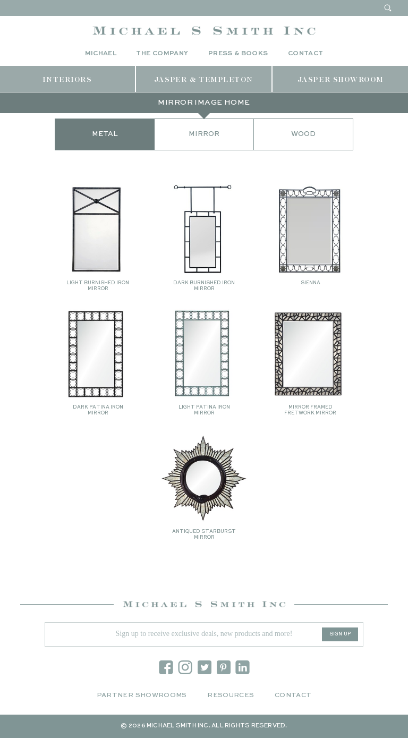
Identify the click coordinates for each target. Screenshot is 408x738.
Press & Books (238, 53)
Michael (101, 53)
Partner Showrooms (142, 695)
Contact (306, 53)
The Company (162, 53)
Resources (230, 695)
